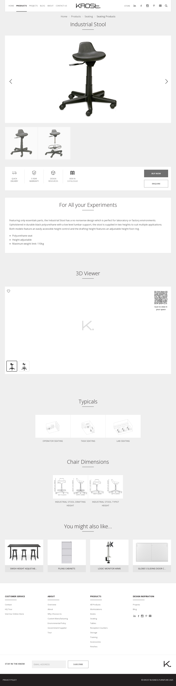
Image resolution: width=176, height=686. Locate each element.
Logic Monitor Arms (109, 568)
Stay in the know (14, 664)
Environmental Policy (57, 623)
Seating (93, 618)
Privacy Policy (10, 680)
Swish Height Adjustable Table (26, 568)
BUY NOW (156, 173)
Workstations (96, 609)
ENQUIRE (156, 183)
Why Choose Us (55, 614)
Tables (93, 623)
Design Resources (53, 176)
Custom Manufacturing (58, 618)
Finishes (93, 646)
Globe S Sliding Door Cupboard (154, 568)
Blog (135, 609)
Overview (52, 604)
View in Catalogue (72, 176)
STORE (127, 6)
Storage (93, 632)
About (50, 609)
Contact (8, 604)
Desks (93, 614)
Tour (50, 632)
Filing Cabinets (66, 568)
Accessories (95, 642)
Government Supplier (57, 628)
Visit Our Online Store (14, 614)
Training (93, 637)
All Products (95, 604)
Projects (136, 604)
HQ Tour (8, 609)
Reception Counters (99, 628)
